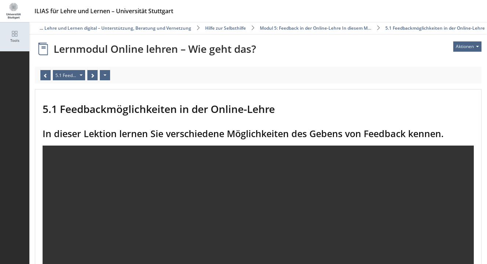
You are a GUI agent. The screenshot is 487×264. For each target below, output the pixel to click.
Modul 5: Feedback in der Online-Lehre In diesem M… (315, 28)
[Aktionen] (105, 75)
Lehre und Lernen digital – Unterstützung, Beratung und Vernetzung (117, 28)
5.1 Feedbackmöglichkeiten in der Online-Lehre (435, 28)
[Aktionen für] (467, 46)
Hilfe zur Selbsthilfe (225, 28)
